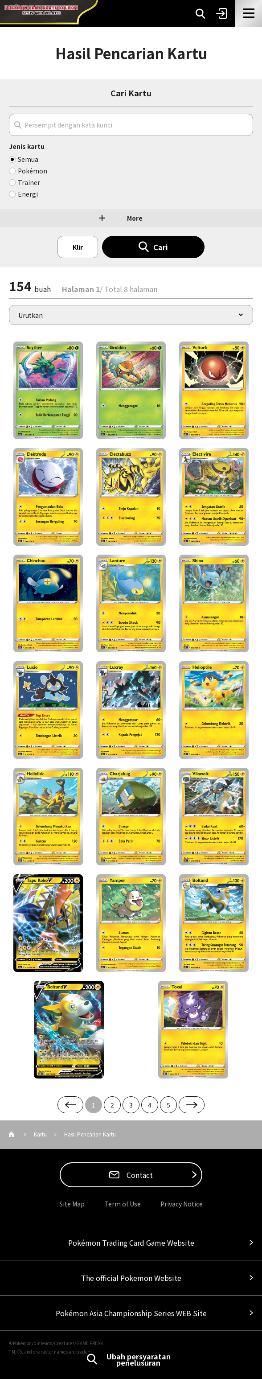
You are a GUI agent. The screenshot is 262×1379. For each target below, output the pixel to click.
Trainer (29, 182)
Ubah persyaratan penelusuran (138, 1359)
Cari (160, 247)
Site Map (72, 1203)
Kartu (40, 1134)
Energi (28, 193)
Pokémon (32, 170)
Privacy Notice (181, 1203)
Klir (78, 247)
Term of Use (122, 1203)
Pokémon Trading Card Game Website (131, 1242)
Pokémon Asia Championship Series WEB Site (131, 1313)
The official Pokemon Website (131, 1277)
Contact (139, 1174)
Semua (28, 159)
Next (191, 1105)
